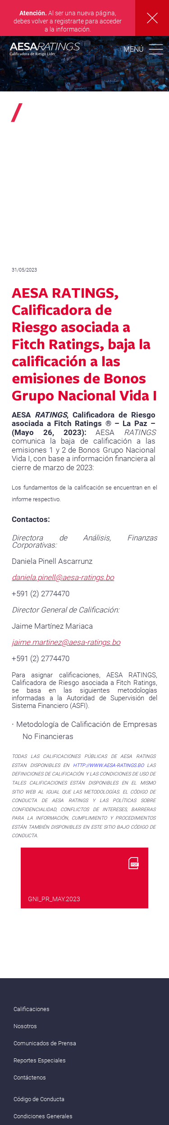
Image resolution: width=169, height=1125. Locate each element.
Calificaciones (32, 1009)
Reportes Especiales (40, 1060)
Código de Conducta (39, 1099)
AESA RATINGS (45, 50)
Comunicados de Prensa (45, 1043)
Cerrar (152, 18)
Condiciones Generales (43, 1116)
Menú (133, 49)
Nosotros (25, 1026)
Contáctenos (30, 1077)
